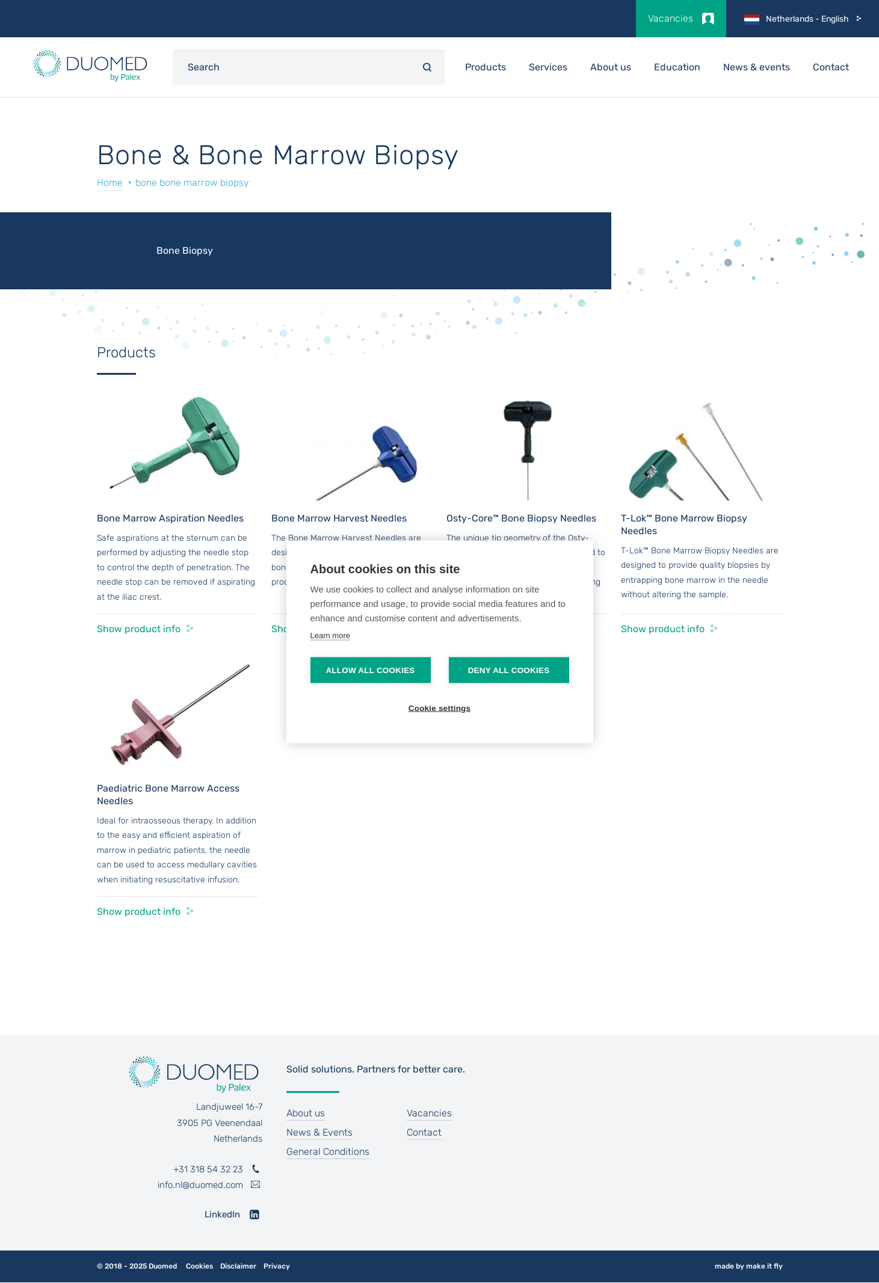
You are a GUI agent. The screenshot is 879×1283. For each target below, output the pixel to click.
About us (610, 67)
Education (677, 67)
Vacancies (670, 18)
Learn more (330, 634)
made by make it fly (749, 1266)
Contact (831, 67)
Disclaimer (238, 1266)
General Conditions (327, 1151)
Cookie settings (440, 707)
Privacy (277, 1266)
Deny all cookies (509, 669)
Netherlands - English (807, 19)
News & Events (319, 1132)
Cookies (199, 1266)
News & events (756, 67)
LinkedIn (222, 1214)
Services (548, 67)
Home (110, 182)
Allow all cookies (370, 669)
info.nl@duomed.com (200, 1185)
